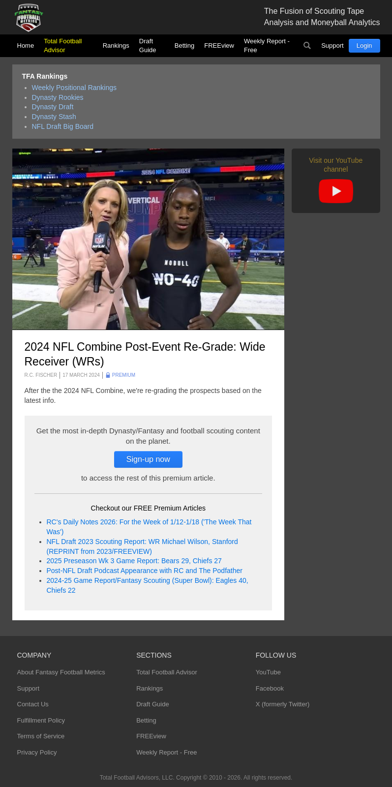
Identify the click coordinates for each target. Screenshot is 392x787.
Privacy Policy (37, 752)
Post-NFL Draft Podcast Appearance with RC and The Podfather (144, 571)
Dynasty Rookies (58, 97)
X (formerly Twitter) (283, 704)
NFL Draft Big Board (63, 126)
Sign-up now (148, 459)
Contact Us (33, 704)
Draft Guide (147, 45)
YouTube (268, 672)
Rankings (116, 45)
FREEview (219, 45)
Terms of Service (41, 736)
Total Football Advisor (63, 45)
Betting (184, 45)
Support (332, 45)
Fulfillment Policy (41, 720)
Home (25, 45)
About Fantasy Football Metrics (61, 672)
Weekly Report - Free (267, 45)
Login (364, 45)
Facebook (270, 688)
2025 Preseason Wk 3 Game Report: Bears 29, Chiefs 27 (134, 561)
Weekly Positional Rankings (74, 87)
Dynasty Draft (53, 107)
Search (307, 45)
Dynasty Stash (54, 117)
